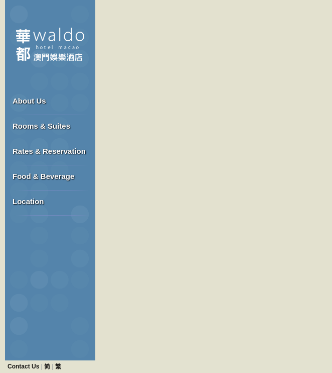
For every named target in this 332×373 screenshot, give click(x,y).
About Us (29, 101)
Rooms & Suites (41, 126)
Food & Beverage (43, 176)
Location (28, 201)
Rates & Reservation (49, 151)
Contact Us (23, 366)
